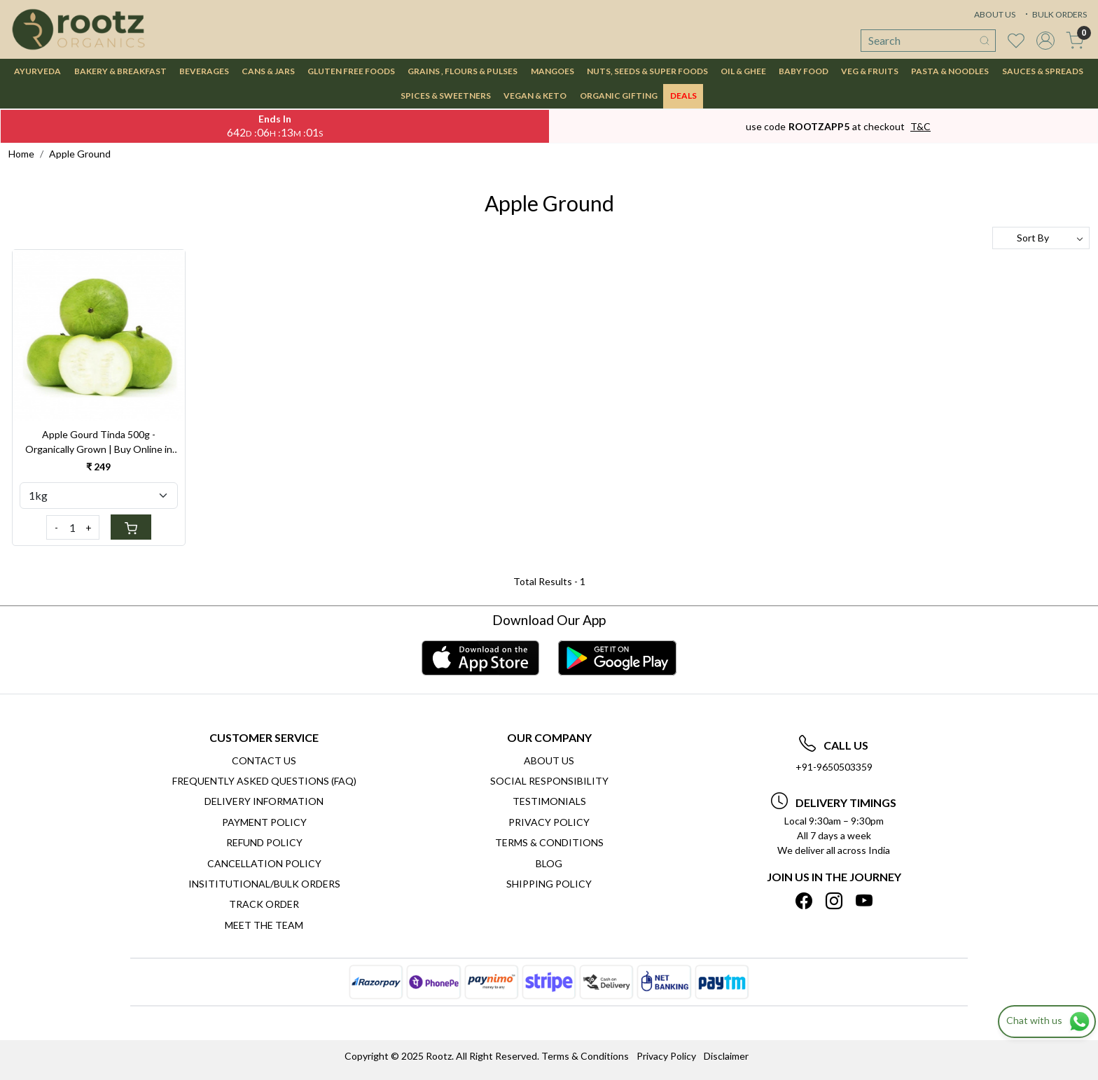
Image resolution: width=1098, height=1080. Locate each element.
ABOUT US (994, 14)
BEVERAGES (204, 71)
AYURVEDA (37, 71)
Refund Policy (264, 842)
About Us (549, 760)
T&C (920, 126)
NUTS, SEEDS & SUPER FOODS (647, 71)
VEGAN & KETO (535, 95)
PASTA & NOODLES (950, 71)
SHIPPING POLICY (549, 884)
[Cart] (131, 527)
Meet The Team (264, 925)
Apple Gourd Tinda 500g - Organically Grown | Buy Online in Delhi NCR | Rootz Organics (98, 442)
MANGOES (552, 71)
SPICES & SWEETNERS (446, 95)
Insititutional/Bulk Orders (264, 884)
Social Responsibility (549, 781)
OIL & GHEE (743, 71)
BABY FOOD (803, 71)
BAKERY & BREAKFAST (120, 71)
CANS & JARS (268, 71)
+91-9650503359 (834, 767)
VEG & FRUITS (869, 71)
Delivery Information (264, 801)
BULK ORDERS (1054, 14)
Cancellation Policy (264, 863)
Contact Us (264, 760)
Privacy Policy (549, 822)
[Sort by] (1041, 238)
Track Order (264, 904)
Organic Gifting (619, 95)
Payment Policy (264, 822)
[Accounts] (1045, 40)
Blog (549, 863)
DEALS (683, 95)
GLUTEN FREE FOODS (351, 71)
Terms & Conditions (549, 842)
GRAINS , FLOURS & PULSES (462, 71)
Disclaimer (726, 1056)
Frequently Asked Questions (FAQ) (264, 781)
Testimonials (549, 801)
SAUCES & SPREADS (1042, 71)
